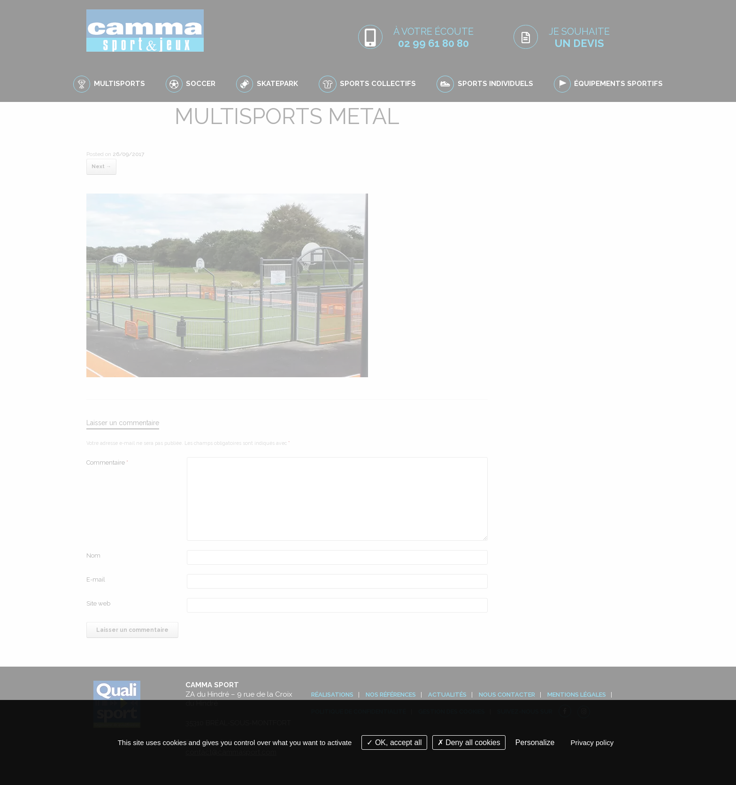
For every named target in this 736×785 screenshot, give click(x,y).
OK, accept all (394, 742)
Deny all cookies (468, 742)
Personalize (535, 742)
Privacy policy (592, 742)
